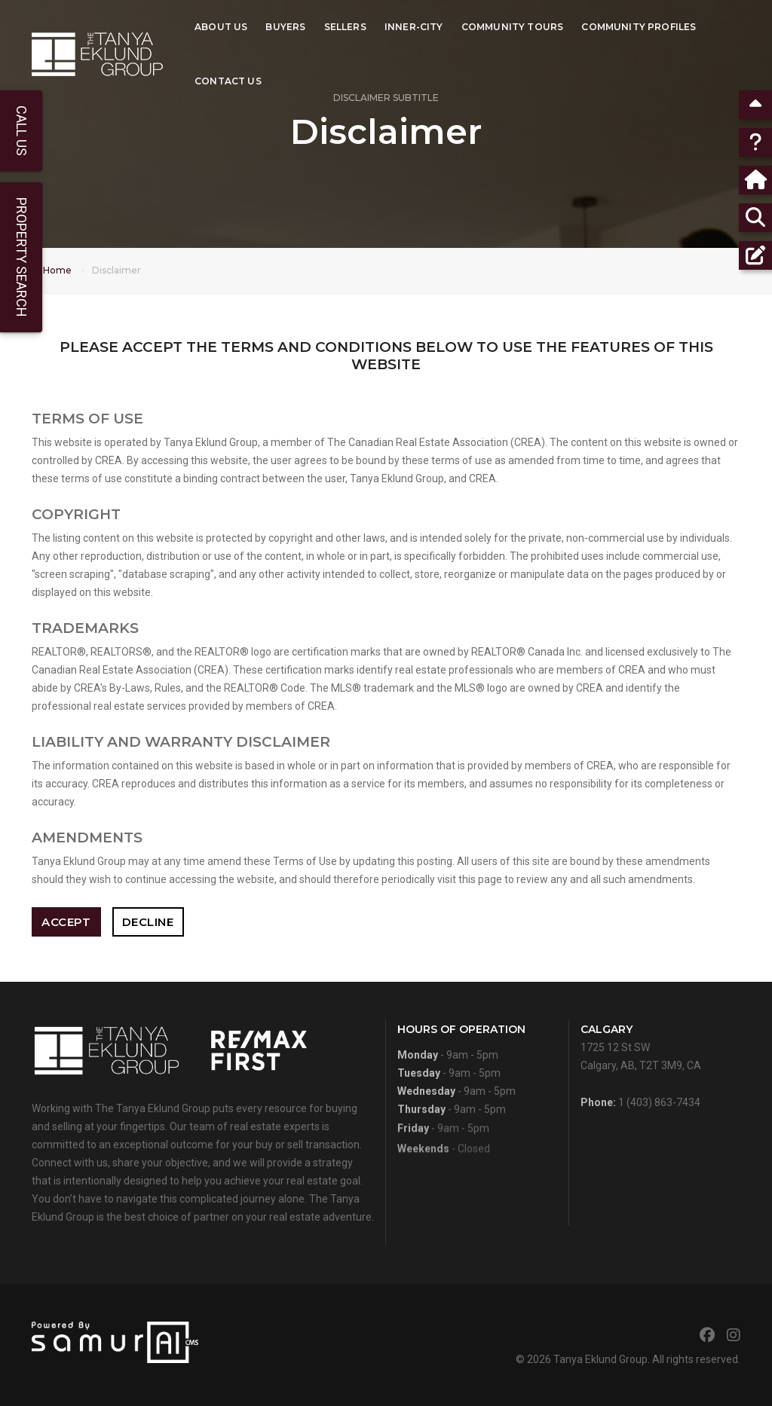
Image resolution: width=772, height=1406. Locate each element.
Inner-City (413, 26)
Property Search (21, 257)
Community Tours (512, 26)
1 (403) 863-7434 (659, 1108)
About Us (221, 26)
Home (57, 270)
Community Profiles (638, 26)
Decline (148, 922)
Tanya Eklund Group (600, 1359)
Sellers (345, 26)
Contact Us (228, 81)
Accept (65, 922)
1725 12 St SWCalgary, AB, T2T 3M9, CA (641, 1052)
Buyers (285, 26)
